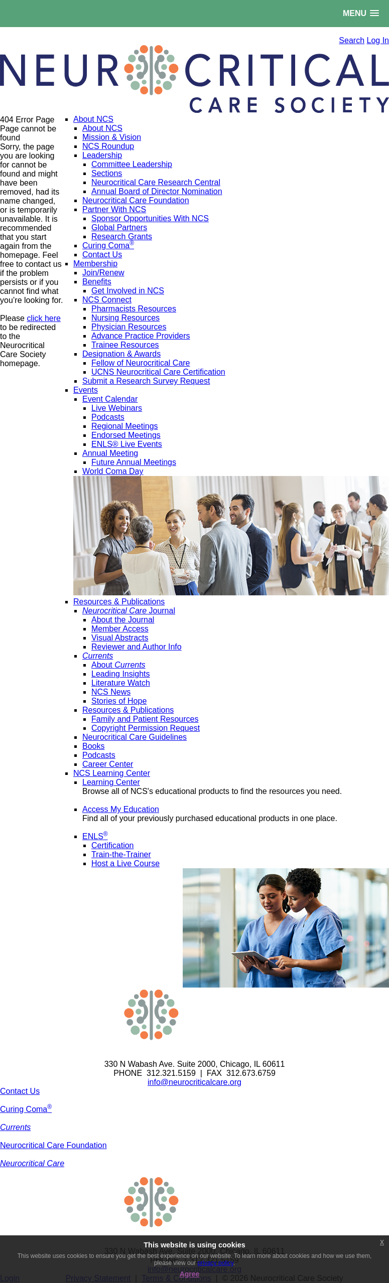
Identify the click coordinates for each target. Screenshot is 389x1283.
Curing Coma (26, 1109)
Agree (190, 1274)
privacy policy (215, 1262)
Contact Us (20, 1091)
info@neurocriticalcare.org (194, 1082)
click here (44, 318)
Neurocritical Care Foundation (53, 1145)
